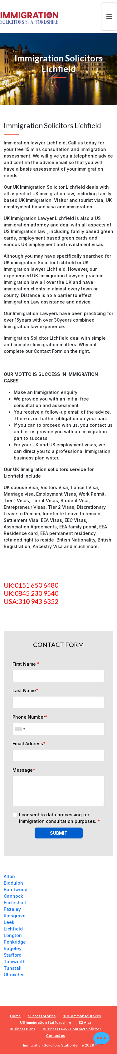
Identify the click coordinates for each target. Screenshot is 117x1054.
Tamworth (15, 961)
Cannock (13, 896)
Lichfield (13, 928)
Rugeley (13, 948)
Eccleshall (15, 902)
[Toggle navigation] (109, 16)
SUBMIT (58, 833)
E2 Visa (85, 1022)
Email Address (29, 743)
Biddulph (13, 883)
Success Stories (42, 1015)
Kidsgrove (15, 915)
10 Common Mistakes (82, 1015)
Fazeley (12, 909)
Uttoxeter (14, 974)
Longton (13, 935)
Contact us (55, 1035)
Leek (9, 922)
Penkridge (15, 942)
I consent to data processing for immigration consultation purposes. (59, 818)
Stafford (13, 955)
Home (15, 1015)
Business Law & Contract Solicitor (72, 1029)
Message (23, 770)
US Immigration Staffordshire (45, 1022)
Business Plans (22, 1029)
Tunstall (13, 968)
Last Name (25, 690)
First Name (26, 664)
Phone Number (29, 717)
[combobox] (20, 729)
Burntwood (15, 889)
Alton (9, 876)
